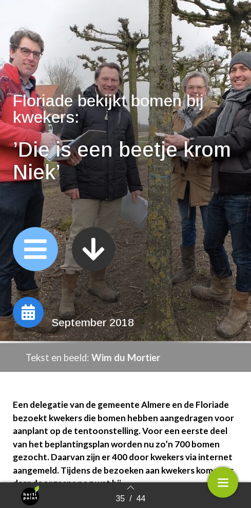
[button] (35, 250)
